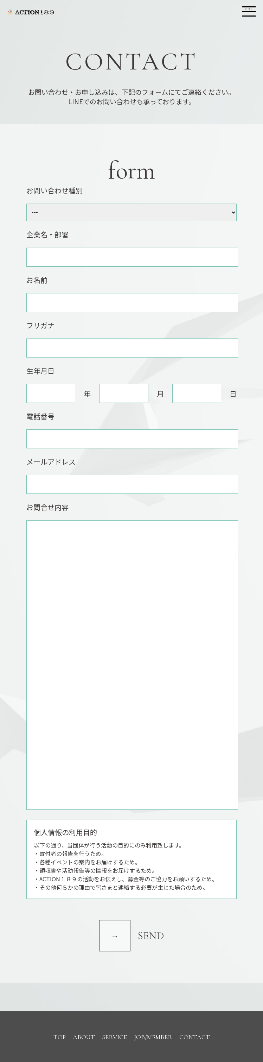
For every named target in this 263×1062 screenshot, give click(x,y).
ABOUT (84, 1037)
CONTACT (194, 1037)
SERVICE (114, 1037)
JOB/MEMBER (153, 1037)
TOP (59, 1037)
